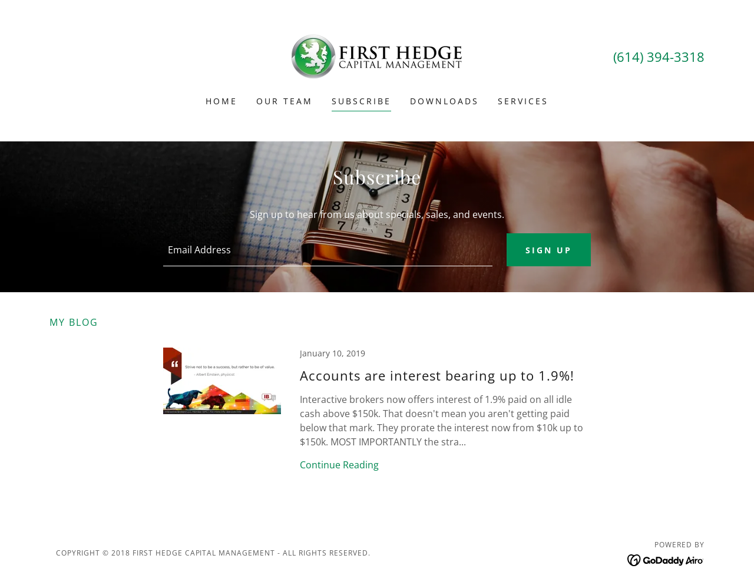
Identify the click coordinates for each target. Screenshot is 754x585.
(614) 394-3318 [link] (659, 56)
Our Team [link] (284, 101)
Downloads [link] (444, 101)
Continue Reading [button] (339, 464)
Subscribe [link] (361, 101)
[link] (377, 55)
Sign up (548, 250)
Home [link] (221, 101)
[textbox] (327, 249)
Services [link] (523, 101)
